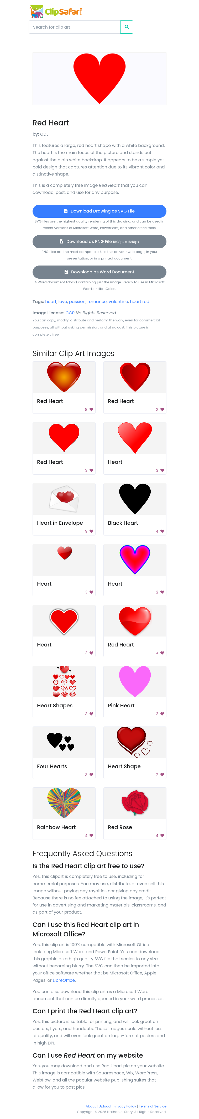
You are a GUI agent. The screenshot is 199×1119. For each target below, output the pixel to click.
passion (77, 302)
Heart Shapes (55, 705)
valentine (118, 302)
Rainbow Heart (56, 827)
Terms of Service (152, 1106)
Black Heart (123, 523)
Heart (115, 462)
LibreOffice (64, 980)
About (91, 1106)
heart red (139, 302)
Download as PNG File (99, 241)
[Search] (75, 27)
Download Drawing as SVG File (99, 211)
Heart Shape (124, 766)
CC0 (70, 313)
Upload (105, 1106)
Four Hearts (52, 766)
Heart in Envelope (60, 523)
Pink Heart (121, 705)
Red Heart (50, 401)
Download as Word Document (99, 272)
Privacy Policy (124, 1106)
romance (97, 302)
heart (50, 302)
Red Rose (120, 827)
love (62, 302)
